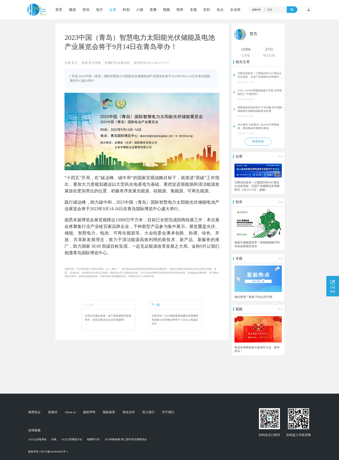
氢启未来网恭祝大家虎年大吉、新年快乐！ (257, 349)
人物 (139, 10)
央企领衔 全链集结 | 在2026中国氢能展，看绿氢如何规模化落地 (258, 126)
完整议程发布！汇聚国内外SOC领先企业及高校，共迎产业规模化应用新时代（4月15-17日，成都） (260, 75)
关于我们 (168, 412)
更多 (280, 156)
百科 (206, 10)
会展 (112, 10)
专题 (193, 10)
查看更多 (258, 141)
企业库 (235, 10)
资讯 (85, 10)
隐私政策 (109, 412)
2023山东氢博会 (37, 439)
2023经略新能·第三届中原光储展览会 (126, 439)
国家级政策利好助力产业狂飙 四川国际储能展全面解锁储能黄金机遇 (260, 109)
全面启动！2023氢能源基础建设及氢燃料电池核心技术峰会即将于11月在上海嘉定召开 (175, 319)
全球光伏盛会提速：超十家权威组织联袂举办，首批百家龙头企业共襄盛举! (108, 317)
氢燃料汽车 (93, 439)
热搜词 (52, 412)
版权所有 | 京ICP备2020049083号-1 (48, 451)
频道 (72, 10)
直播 (153, 10)
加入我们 (148, 412)
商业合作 (129, 412)
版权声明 (89, 412)
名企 (220, 10)
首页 (58, 10)
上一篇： (90, 305)
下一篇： (157, 305)
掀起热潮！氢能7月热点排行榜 (253, 297)
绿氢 (53, 439)
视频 (166, 10)
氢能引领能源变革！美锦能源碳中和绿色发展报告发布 (257, 244)
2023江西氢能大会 (71, 439)
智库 (179, 10)
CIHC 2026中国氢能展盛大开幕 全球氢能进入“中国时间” (260, 92)
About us (70, 412)
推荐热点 (34, 412)
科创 (126, 10)
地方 (99, 10)
